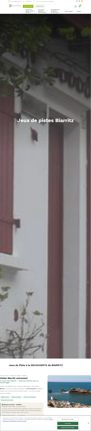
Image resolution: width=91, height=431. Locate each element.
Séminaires (39, 6)
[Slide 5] (71, 406)
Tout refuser (68, 424)
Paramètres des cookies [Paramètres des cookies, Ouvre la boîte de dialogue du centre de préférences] (68, 420)
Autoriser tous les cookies (68, 428)
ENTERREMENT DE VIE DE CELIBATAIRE (56, 11)
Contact (79, 11)
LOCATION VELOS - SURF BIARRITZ (30, 11)
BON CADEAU (69, 11)
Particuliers (28, 6)
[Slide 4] (70, 406)
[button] (45, 356)
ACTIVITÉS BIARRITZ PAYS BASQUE (42, 11)
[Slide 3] (69, 406)
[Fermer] (88, 424)
